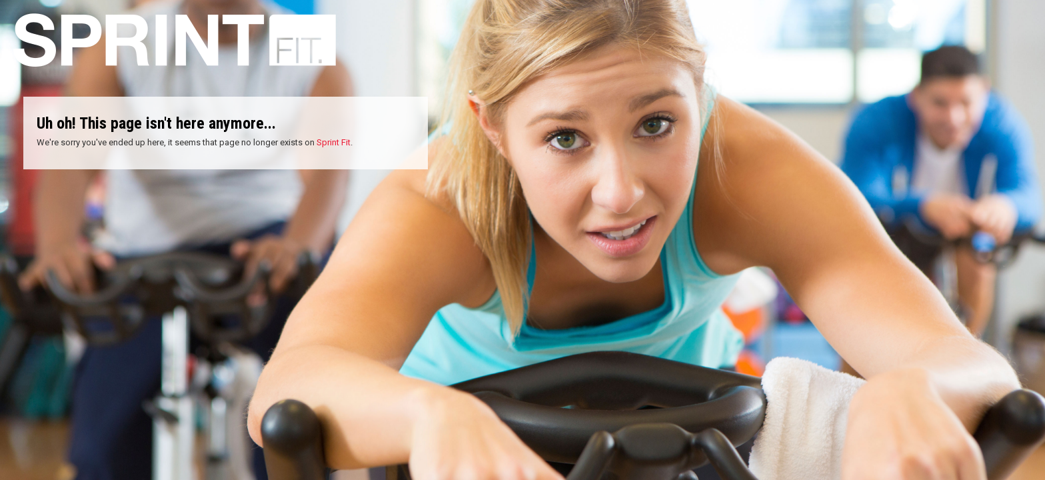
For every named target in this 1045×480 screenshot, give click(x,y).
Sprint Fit (334, 142)
